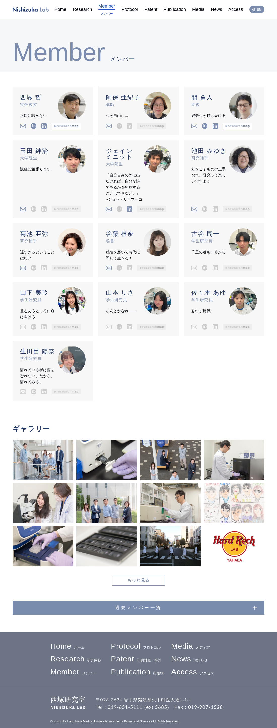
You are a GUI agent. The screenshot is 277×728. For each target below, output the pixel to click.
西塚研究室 (31, 9)
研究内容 (75, 659)
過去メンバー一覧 (138, 607)
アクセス (192, 672)
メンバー (73, 672)
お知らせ (189, 659)
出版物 (137, 672)
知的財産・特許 (136, 659)
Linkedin (44, 126)
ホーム (67, 646)
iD (33, 126)
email (23, 126)
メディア (190, 646)
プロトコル (136, 646)
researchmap (66, 126)
